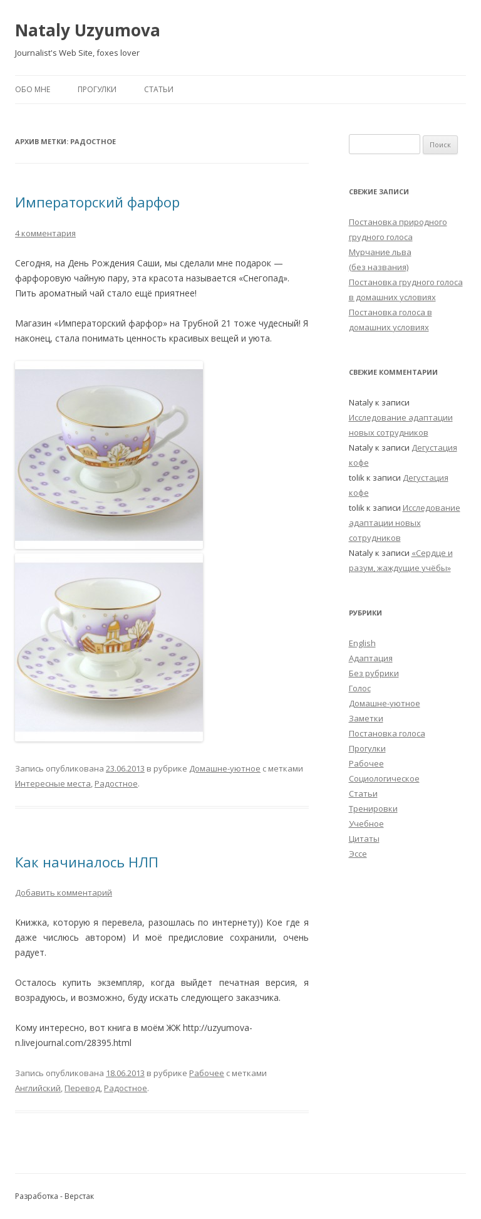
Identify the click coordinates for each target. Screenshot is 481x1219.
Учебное (366, 823)
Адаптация (371, 658)
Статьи (158, 89)
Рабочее (206, 1073)
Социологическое (384, 778)
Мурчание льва (380, 252)
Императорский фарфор (97, 201)
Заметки (366, 718)
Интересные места (53, 783)
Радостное (116, 783)
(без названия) (378, 267)
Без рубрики (374, 673)
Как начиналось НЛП (86, 861)
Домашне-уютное (225, 768)
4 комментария (45, 233)
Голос (360, 688)
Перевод (82, 1088)
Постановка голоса (387, 733)
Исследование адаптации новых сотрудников (404, 522)
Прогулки (97, 89)
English (362, 643)
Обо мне (32, 89)
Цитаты (364, 838)
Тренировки (373, 808)
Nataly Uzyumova (87, 30)
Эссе (358, 853)
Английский (38, 1088)
